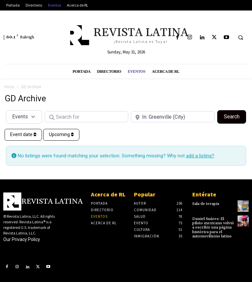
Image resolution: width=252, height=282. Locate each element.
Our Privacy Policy (21, 239)
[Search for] (86, 116)
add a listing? (200, 156)
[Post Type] (24, 116)
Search (235, 116)
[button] (240, 38)
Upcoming (61, 134)
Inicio (9, 87)
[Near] (173, 116)
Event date (23, 134)
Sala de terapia (205, 203)
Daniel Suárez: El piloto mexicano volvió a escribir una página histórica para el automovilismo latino (213, 227)
